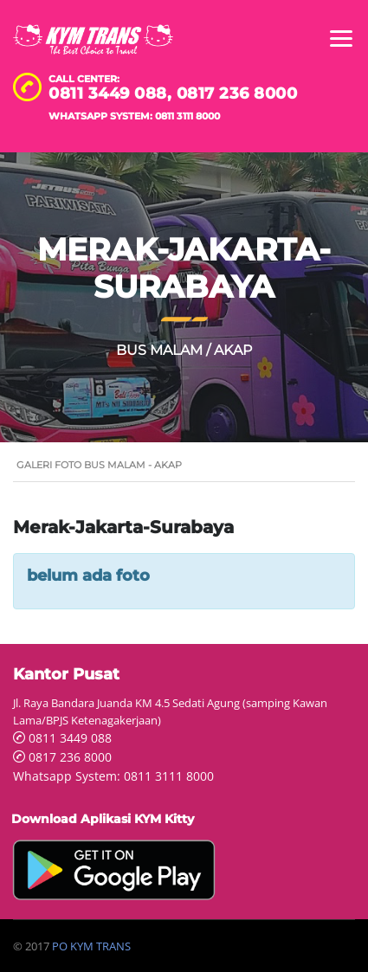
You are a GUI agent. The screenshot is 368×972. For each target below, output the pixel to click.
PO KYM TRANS (91, 946)
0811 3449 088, (112, 93)
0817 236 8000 (237, 93)
